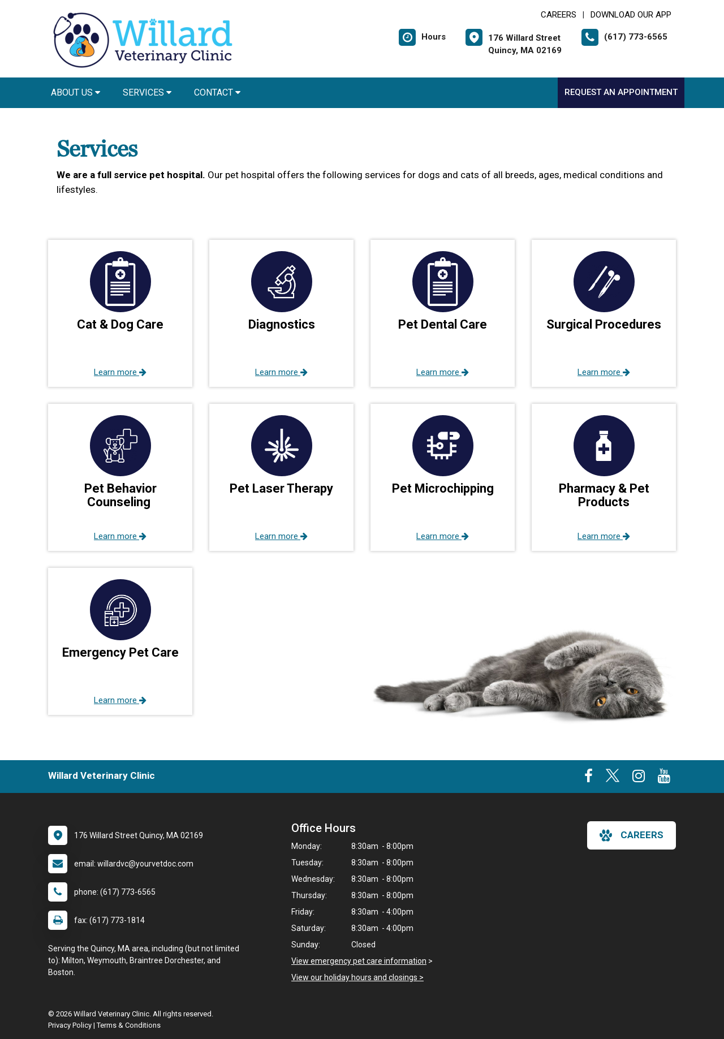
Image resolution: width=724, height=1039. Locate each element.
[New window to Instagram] (638, 778)
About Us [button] (75, 92)
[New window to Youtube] (664, 778)
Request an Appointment (621, 92)
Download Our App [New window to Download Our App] (631, 15)
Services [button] (147, 92)
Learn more (120, 372)
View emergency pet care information (358, 960)
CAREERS (558, 15)
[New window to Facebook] (588, 778)
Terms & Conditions (129, 1025)
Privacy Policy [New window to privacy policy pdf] (70, 1025)
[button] (120, 313)
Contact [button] (217, 92)
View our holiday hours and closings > (357, 977)
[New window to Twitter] (612, 778)
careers (631, 835)
